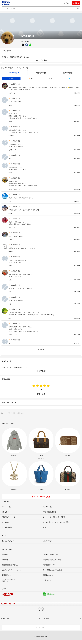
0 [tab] (50, 78)
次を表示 (41, 349)
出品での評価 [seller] (41, 73)
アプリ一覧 (45, 618)
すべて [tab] (11, 78)
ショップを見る (41, 60)
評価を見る (41, 394)
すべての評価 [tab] (14, 73)
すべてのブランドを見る (41, 497)
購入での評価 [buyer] (67, 73)
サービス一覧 (5, 618)
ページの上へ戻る (41, 627)
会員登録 (76, 3)
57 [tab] (31, 78)
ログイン (67, 3)
